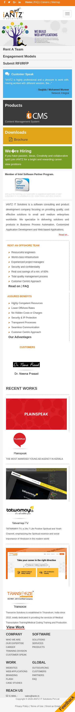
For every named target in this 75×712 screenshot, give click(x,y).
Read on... (64, 234)
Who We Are (13, 639)
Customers (39, 671)
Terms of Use (36, 706)
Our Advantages (19, 337)
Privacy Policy (22, 706)
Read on (14, 286)
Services (37, 643)
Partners (38, 675)
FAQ (36, 2)
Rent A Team (13, 49)
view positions (13, 164)
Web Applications (16, 671)
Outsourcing (40, 668)
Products (13, 105)
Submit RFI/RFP (16, 63)
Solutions (38, 639)
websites (11, 668)
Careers (45, 2)
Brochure (21, 140)
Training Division (16, 651)
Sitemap (55, 2)
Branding (12, 675)
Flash (9, 679)
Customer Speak (16, 654)
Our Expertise (15, 643)
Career (10, 647)
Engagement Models (19, 56)
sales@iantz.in (32, 696)
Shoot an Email (52, 706)
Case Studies (14, 683)
